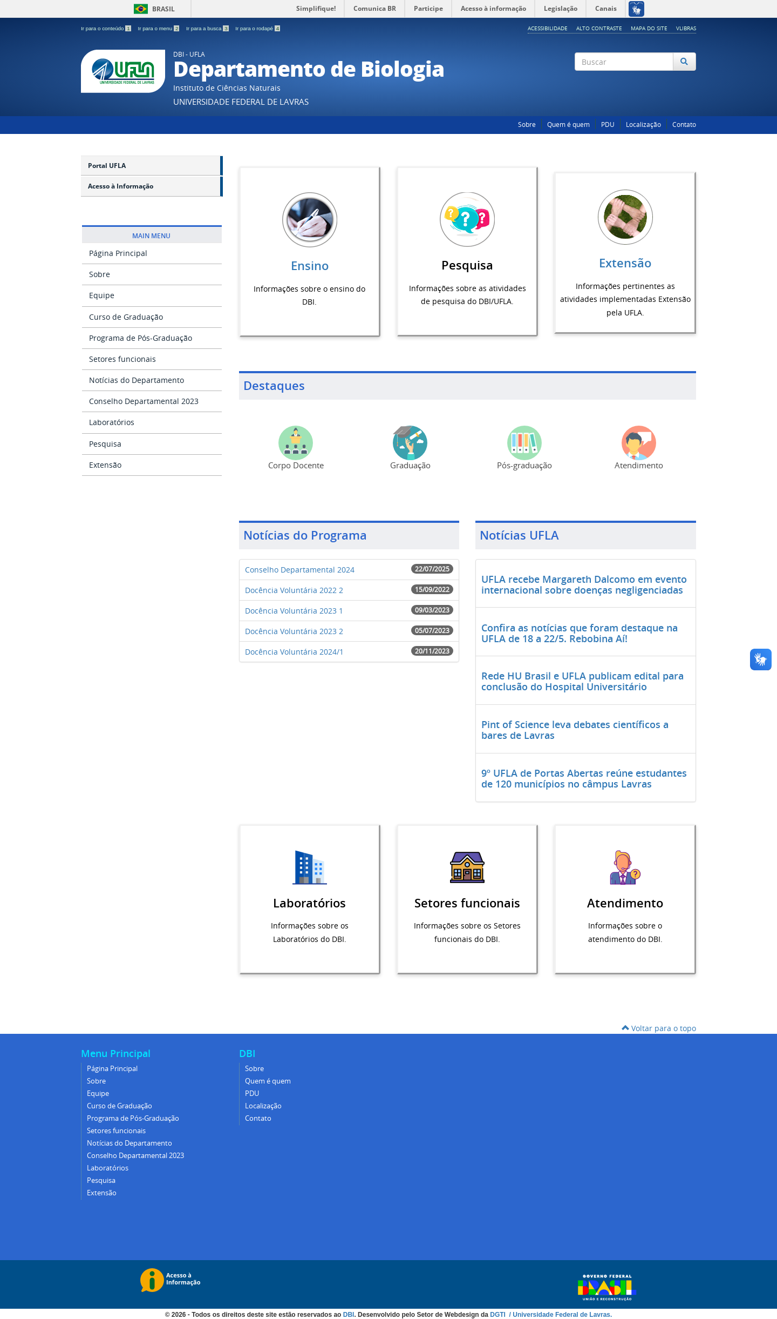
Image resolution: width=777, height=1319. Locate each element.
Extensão (105, 465)
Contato (684, 124)
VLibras (686, 28)
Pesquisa (105, 444)
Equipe (101, 295)
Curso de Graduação (126, 317)
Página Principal (118, 253)
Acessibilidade (548, 28)
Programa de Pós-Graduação (140, 338)
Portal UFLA (107, 165)
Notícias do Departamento (136, 380)
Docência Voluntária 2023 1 (294, 610)
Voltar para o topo (659, 1027)
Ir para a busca (208, 28)
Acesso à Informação (120, 186)
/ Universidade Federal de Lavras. (559, 1314)
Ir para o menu (159, 28)
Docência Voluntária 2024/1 (294, 651)
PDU (608, 124)
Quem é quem (568, 124)
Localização (643, 124)
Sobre (527, 124)
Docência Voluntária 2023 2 (294, 630)
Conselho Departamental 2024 (300, 569)
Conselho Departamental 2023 (144, 401)
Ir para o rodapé (257, 28)
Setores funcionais (122, 359)
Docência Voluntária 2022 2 (294, 589)
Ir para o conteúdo (106, 28)
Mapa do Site (649, 28)
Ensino (310, 266)
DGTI (498, 1314)
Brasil (152, 9)
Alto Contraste (599, 28)
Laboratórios (111, 422)
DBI (349, 1314)
